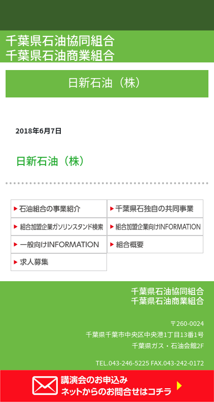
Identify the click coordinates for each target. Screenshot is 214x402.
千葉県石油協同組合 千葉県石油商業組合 (62, 47)
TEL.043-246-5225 (122, 362)
